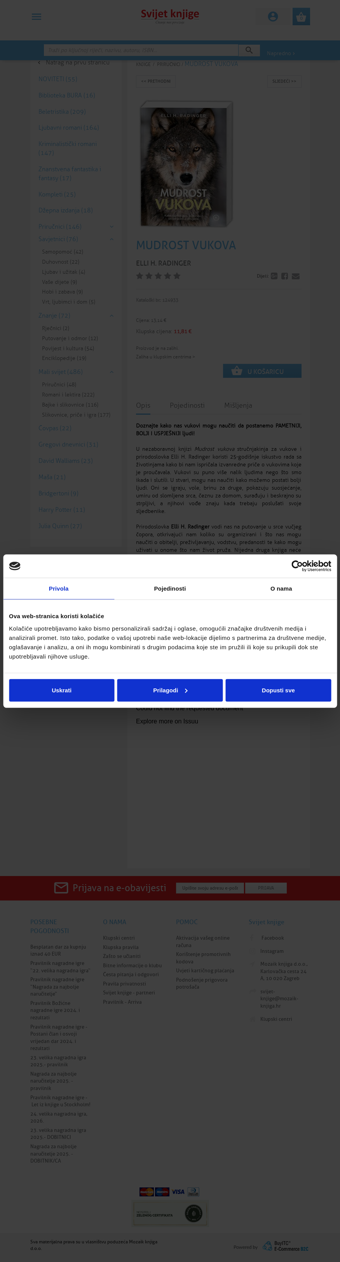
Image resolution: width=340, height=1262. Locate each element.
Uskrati (61, 690)
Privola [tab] (59, 588)
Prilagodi (170, 690)
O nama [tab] (281, 588)
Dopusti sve (278, 690)
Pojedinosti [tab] (170, 588)
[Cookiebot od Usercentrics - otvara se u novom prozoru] (297, 566)
